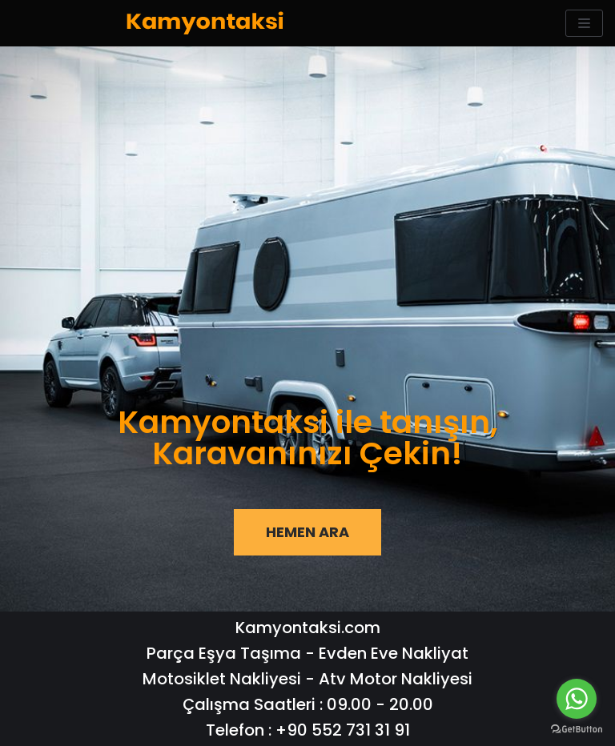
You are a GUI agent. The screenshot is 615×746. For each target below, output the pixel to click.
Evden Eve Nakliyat (393, 653)
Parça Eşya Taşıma (224, 653)
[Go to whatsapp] (577, 699)
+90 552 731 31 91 (342, 730)
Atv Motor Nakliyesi (395, 679)
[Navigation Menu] (584, 23)
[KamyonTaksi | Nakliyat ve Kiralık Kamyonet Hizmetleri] (205, 23)
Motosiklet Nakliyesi (222, 679)
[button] (307, 532)
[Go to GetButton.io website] (576, 729)
